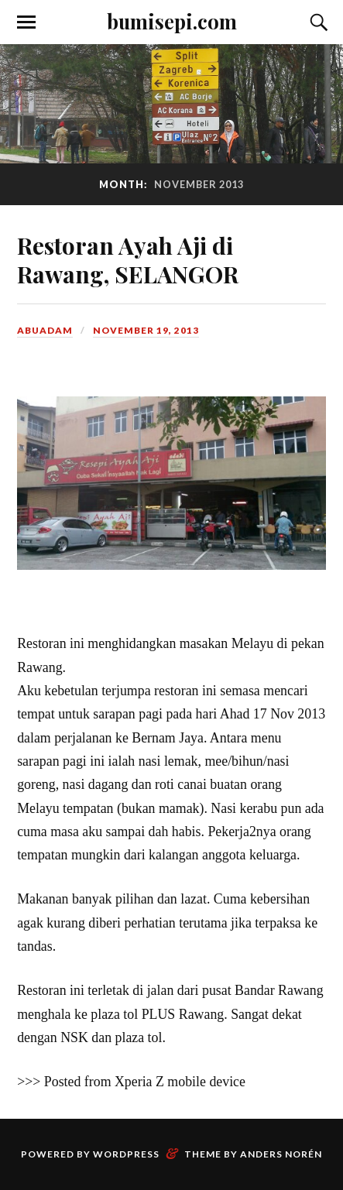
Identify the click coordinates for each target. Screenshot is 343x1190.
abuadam (45, 330)
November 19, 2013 (146, 330)
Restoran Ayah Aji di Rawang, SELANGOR (127, 259)
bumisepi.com (172, 21)
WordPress (126, 1154)
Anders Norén (281, 1154)
